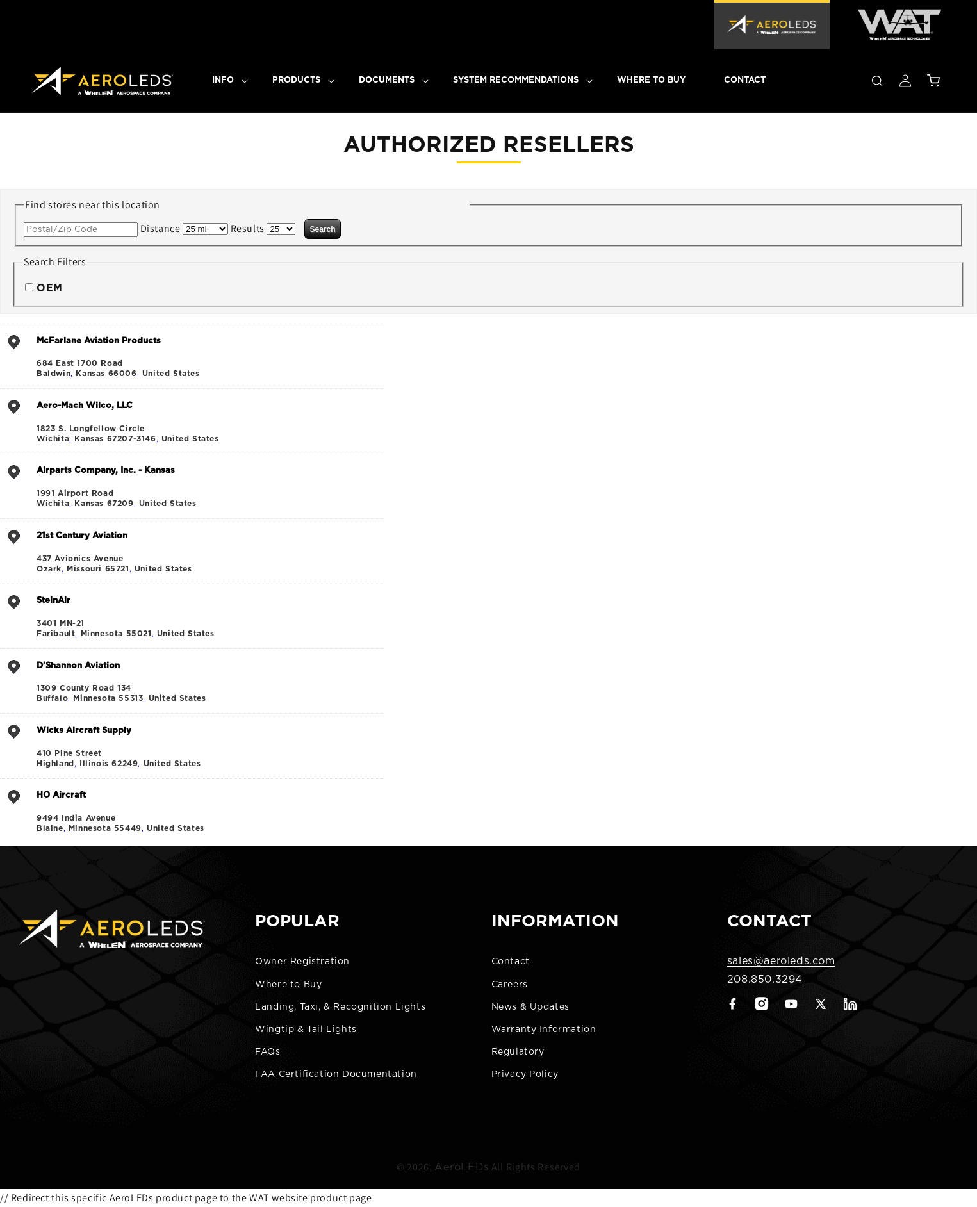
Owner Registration (302, 961)
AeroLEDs (461, 1156)
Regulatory (518, 1051)
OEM (50, 288)
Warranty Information (543, 1029)
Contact (510, 961)
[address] (192, 356)
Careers (509, 984)
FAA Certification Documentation (336, 1074)
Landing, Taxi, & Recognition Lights (340, 1007)
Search (323, 229)
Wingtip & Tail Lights (306, 1029)
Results (248, 228)
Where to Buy (288, 984)
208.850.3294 (765, 979)
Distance (160, 228)
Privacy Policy (525, 1074)
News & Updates (530, 1007)
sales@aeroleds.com (781, 961)
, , (209, 357)
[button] (223, 80)
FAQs (267, 1051)
